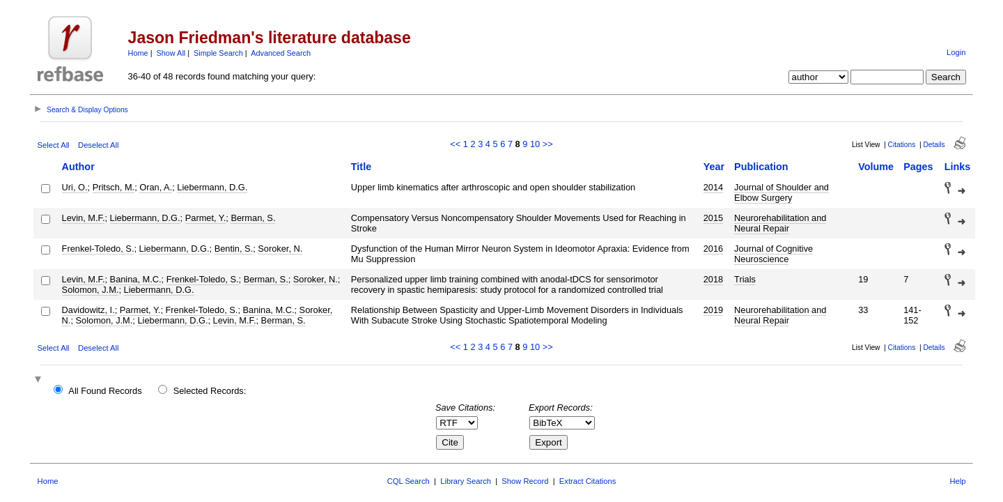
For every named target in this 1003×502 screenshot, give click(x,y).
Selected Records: (210, 391)
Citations (902, 145)
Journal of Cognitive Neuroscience (773, 253)
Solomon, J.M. (90, 289)
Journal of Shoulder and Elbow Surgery (781, 192)
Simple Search (218, 53)
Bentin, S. (234, 248)
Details (933, 145)
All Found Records (104, 391)
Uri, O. (75, 187)
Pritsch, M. (113, 187)
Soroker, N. (280, 248)
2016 (713, 248)
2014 (713, 187)
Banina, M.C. (136, 279)
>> (548, 144)
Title (361, 166)
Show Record (525, 481)
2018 (713, 279)
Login (956, 52)
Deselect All (98, 145)
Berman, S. (253, 218)
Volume (876, 166)
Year (713, 166)
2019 (713, 310)
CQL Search (408, 481)
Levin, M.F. (83, 218)
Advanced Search (281, 53)
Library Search (465, 481)
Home (138, 53)
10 (535, 144)
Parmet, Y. (205, 218)
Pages (918, 166)
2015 (713, 218)
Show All (171, 53)
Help (957, 481)
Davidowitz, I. (88, 310)
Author (78, 166)
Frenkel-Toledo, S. (98, 248)
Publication (761, 166)
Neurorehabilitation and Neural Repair (780, 223)
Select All (54, 145)
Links (957, 166)
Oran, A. (155, 187)
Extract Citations (587, 481)
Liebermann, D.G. (212, 187)
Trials (745, 279)
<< (455, 144)
